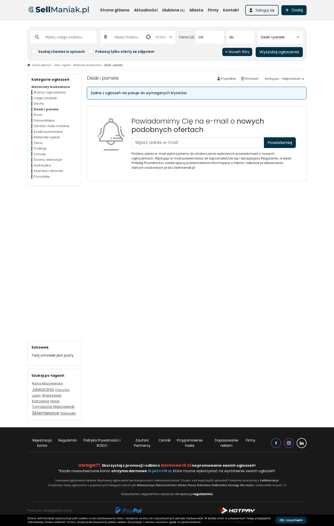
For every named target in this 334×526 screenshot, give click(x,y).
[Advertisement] (54, 261)
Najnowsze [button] (291, 78)
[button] (262, 10)
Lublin (36, 395)
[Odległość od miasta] (164, 37)
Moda (182, 485)
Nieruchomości (166, 485)
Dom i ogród (62, 65)
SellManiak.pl (269, 480)
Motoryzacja (145, 485)
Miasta (196, 10)
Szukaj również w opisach (61, 51)
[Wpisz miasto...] (126, 37)
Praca (192, 485)
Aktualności (146, 10)
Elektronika (219, 485)
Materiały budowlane (87, 65)
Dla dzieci (247, 485)
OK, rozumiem (291, 520)
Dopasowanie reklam (226, 443)
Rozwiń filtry (237, 51)
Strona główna (114, 10)
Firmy (213, 10)
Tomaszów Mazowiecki (53, 406)
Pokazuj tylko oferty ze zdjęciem (124, 51)
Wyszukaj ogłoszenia (279, 52)
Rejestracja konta (42, 443)
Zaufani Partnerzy (142, 443)
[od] (210, 37)
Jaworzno (43, 389)
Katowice (40, 401)
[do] (240, 37)
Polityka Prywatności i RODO (102, 443)
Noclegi (233, 485)
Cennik (165, 440)
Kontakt (231, 10)
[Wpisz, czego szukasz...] (64, 37)
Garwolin (68, 413)
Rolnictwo (204, 485)
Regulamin (67, 440)
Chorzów (62, 389)
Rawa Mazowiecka (47, 383)
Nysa (54, 401)
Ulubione (173, 10)
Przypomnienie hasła (190, 443)
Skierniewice (45, 413)
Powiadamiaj (280, 143)
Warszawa (51, 395)
